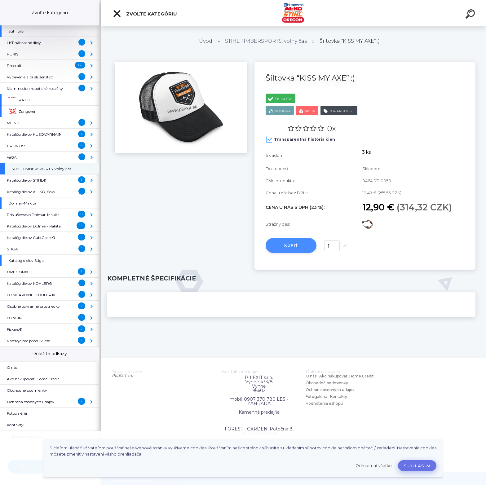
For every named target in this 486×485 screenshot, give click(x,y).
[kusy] (332, 245)
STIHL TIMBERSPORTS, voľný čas (266, 41)
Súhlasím (417, 465)
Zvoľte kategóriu (145, 13)
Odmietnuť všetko (374, 465)
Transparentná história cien (300, 139)
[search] (471, 15)
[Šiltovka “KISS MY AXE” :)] (181, 64)
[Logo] (293, 13)
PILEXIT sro (123, 375)
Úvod (205, 41)
